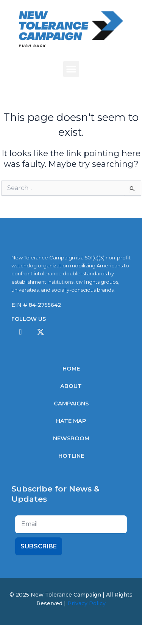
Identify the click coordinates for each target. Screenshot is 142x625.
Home (71, 368)
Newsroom (71, 438)
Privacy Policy (86, 603)
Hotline (71, 455)
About (71, 386)
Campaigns (71, 403)
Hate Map (71, 421)
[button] (71, 69)
